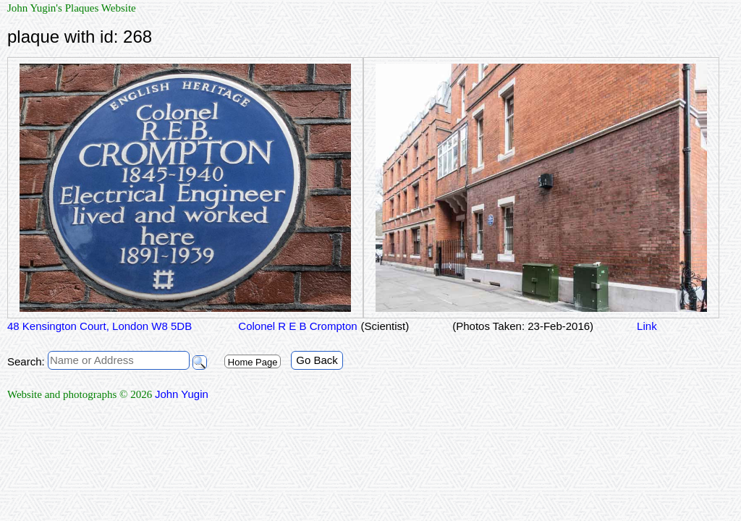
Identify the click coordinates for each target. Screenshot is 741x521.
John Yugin (181, 394)
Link (647, 326)
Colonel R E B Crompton (296, 326)
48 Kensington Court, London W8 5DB (99, 326)
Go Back (317, 360)
